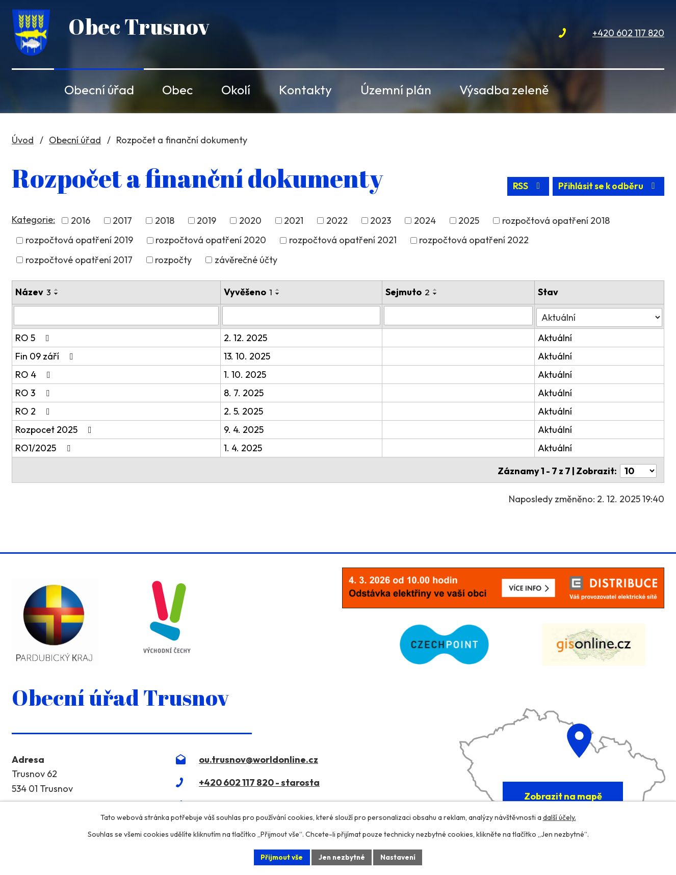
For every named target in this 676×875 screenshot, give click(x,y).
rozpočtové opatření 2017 (79, 261)
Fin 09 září (46, 356)
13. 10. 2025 (247, 356)
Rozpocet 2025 (55, 429)
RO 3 (34, 392)
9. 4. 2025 (244, 429)
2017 (122, 222)
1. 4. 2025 (243, 447)
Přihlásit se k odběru (606, 190)
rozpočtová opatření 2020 (210, 241)
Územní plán (395, 89)
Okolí (235, 89)
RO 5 (34, 337)
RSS (522, 190)
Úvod (29, 89)
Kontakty (305, 89)
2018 (164, 222)
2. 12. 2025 (246, 337)
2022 (337, 222)
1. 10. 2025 (245, 374)
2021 (293, 222)
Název (33, 293)
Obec (177, 89)
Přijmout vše (280, 856)
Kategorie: (33, 220)
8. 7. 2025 (244, 392)
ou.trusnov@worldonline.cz (258, 757)
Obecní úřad (99, 89)
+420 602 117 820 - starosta (259, 780)
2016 (80, 222)
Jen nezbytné (342, 856)
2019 (206, 222)
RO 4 (35, 374)
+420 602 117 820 (628, 33)
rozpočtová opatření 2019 (79, 241)
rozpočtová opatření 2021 (343, 241)
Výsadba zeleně (504, 89)
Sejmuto (408, 293)
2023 (380, 222)
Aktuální (555, 337)
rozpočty (173, 261)
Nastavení (399, 856)
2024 (425, 222)
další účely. (559, 816)
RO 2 (34, 411)
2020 (250, 222)
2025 (468, 222)
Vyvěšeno (248, 293)
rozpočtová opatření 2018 (556, 222)
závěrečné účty (246, 261)
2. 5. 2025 (244, 411)
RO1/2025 (44, 447)
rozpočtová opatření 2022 (474, 241)
